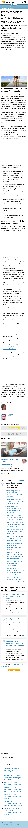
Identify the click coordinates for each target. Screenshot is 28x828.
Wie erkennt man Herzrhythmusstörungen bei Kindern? (12, 796)
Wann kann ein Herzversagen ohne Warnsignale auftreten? (15, 580)
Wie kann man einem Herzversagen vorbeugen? (14, 564)
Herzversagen (11, 8)
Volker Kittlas (10, 414)
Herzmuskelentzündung (9, 349)
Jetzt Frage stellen (14, 670)
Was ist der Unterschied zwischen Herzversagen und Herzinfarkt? (15, 524)
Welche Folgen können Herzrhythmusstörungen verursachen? (12, 778)
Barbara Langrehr (10, 404)
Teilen (4, 433)
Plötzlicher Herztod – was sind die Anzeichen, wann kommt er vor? (15, 517)
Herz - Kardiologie (5, 6)
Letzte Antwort (15, 647)
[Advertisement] (14, 63)
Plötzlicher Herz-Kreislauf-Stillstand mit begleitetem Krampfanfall (15, 643)
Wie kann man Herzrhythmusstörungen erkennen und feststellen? (13, 803)
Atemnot (19, 285)
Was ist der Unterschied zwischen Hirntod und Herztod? (15, 531)
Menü (14, 4)
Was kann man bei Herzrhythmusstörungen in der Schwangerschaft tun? (13, 789)
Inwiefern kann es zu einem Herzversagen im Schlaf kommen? (15, 501)
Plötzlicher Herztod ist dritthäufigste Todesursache (9, 462)
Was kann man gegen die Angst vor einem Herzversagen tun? (15, 538)
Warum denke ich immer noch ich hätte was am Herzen (15, 596)
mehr (18, 612)
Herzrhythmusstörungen (10, 197)
